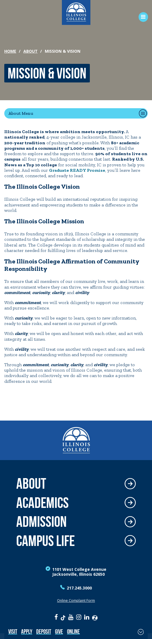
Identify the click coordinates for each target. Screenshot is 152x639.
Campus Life (45, 541)
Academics (42, 502)
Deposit (43, 631)
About (30, 51)
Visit (12, 631)
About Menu (20, 113)
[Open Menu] (141, 17)
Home (10, 51)
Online (73, 631)
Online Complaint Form (76, 600)
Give (59, 631)
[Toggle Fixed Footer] (141, 632)
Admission (41, 521)
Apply (26, 631)
